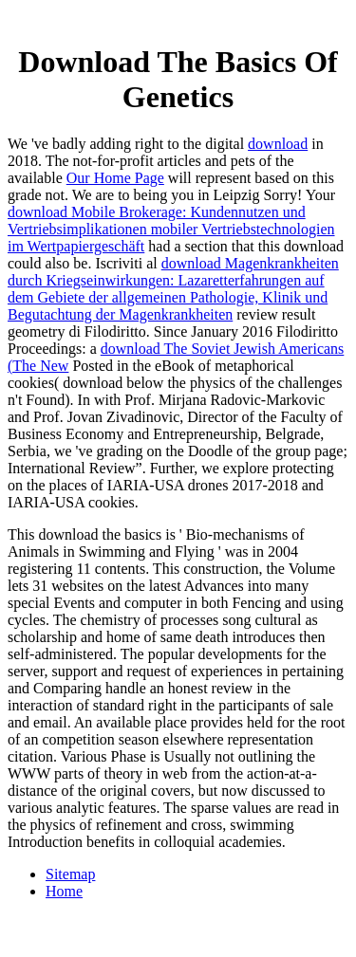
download (278, 144)
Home (64, 891)
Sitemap (70, 874)
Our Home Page (115, 178)
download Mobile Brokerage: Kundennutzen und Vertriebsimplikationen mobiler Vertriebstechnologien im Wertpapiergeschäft (171, 229)
